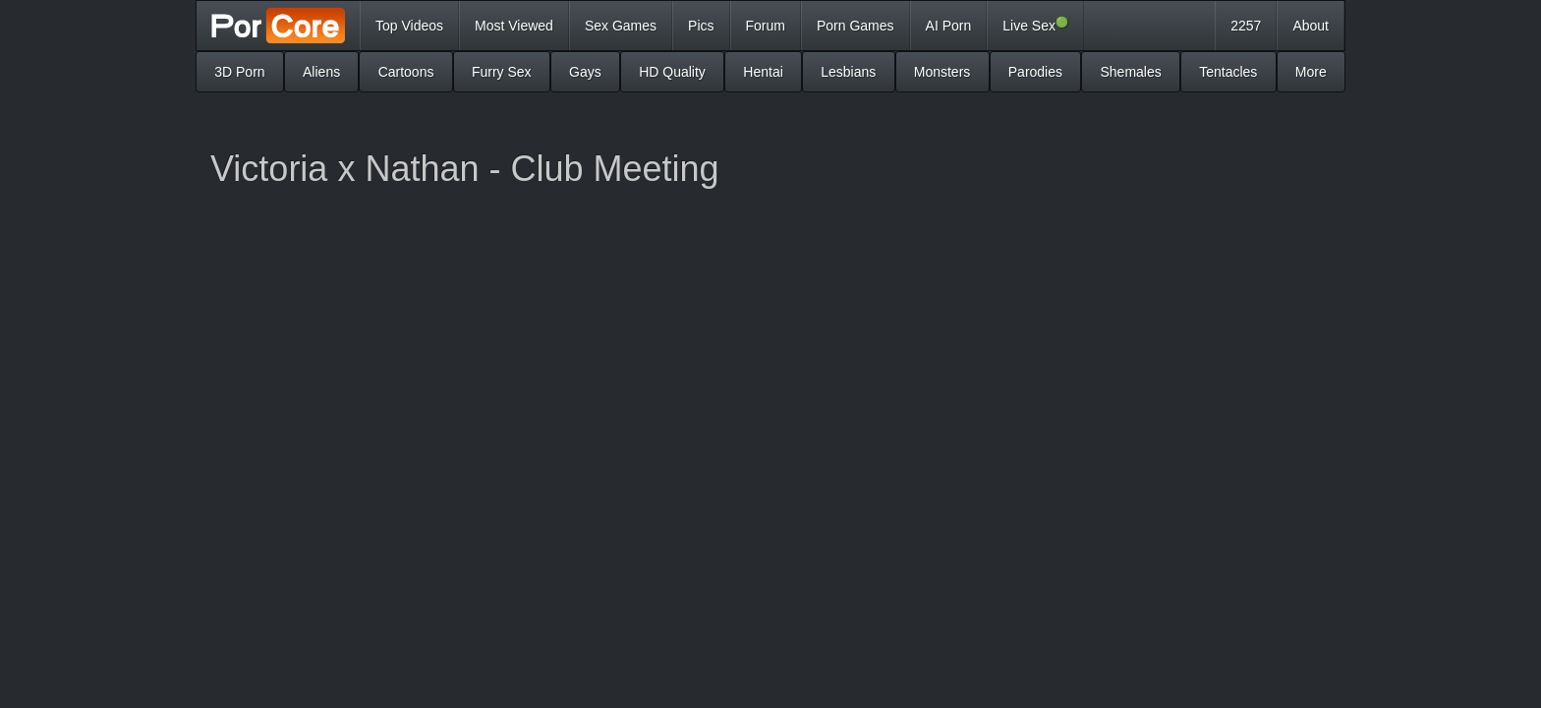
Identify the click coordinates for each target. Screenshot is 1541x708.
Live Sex (1035, 24)
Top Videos (409, 25)
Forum (765, 25)
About (1310, 25)
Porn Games (855, 25)
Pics (700, 25)
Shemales (1130, 72)
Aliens (321, 72)
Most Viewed (514, 25)
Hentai (762, 72)
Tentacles (1228, 72)
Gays (585, 72)
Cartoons (406, 72)
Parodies (1035, 72)
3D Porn (239, 72)
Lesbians (848, 72)
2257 (1245, 25)
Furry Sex (502, 72)
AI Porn (949, 25)
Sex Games (620, 25)
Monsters (942, 72)
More (1311, 72)
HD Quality (672, 72)
